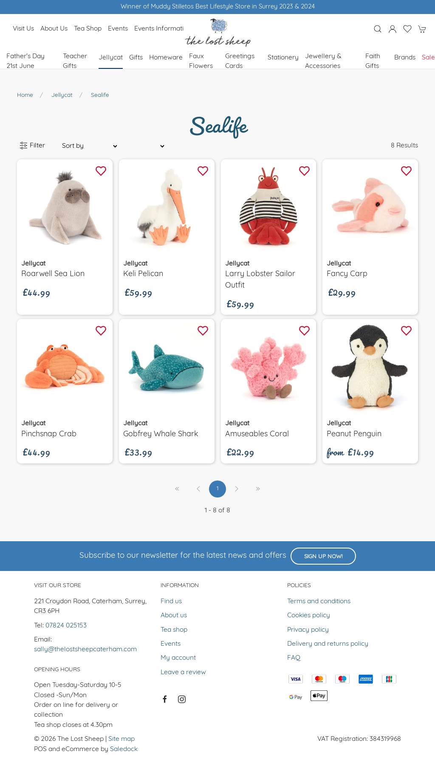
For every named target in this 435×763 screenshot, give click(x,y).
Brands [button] (404, 57)
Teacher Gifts (75, 61)
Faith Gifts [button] (372, 61)
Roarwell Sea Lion (53, 274)
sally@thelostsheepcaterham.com (85, 649)
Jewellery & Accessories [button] (323, 61)
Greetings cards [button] (239, 61)
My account (178, 658)
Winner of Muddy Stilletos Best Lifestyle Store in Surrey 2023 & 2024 (218, 7)
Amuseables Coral (257, 434)
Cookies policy (308, 615)
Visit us (23, 28)
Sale (428, 57)
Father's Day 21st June (25, 61)
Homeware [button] (166, 57)
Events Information (162, 28)
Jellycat (62, 95)
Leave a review (183, 672)
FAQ (293, 658)
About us (54, 28)
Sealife (100, 95)
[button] (377, 29)
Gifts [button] (136, 57)
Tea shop (88, 28)
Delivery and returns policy (327, 644)
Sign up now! (323, 557)
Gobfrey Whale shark (160, 434)
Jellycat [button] (111, 57)
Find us (171, 601)
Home (25, 95)
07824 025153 (66, 625)
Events (118, 28)
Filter (32, 145)
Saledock (124, 749)
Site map (121, 739)
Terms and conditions (318, 601)
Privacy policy (308, 630)
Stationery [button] (283, 57)
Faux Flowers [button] (201, 61)
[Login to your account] (392, 29)
